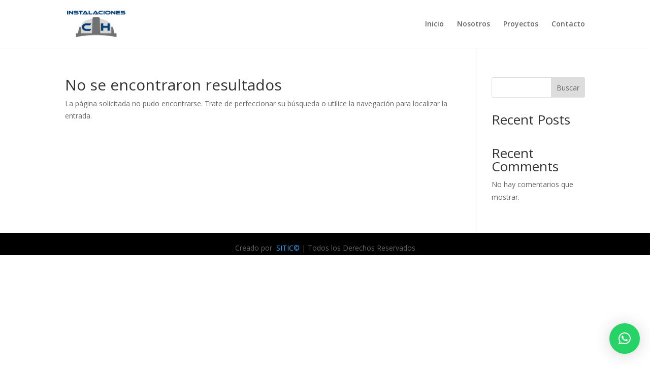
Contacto (568, 24)
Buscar (568, 88)
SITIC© (287, 248)
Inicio (434, 24)
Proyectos (520, 24)
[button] (624, 338)
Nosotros (473, 24)
